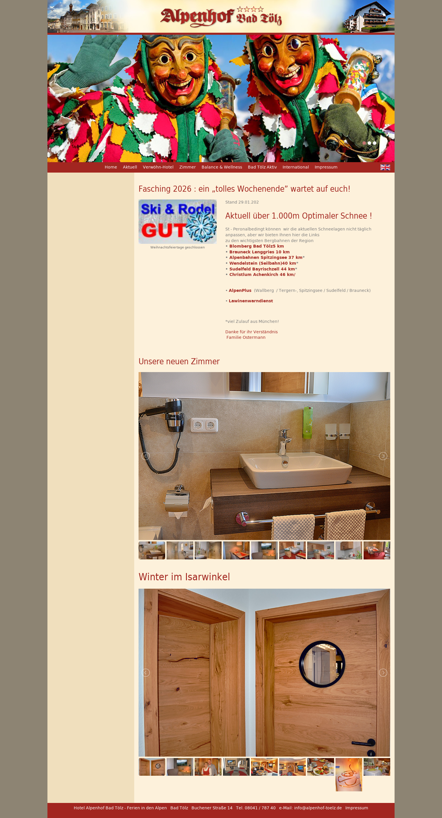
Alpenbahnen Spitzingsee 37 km (266, 257)
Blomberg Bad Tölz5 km (256, 246)
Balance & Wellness (222, 167)
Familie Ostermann (245, 337)
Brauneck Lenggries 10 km (259, 252)
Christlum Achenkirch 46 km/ (262, 274)
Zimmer (187, 167)
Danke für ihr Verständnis (251, 332)
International (296, 167)
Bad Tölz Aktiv (262, 167)
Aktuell (130, 167)
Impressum (326, 167)
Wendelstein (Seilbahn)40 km (262, 263)
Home (111, 167)
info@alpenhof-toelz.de (318, 808)
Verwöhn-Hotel (158, 167)
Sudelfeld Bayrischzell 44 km (262, 269)
